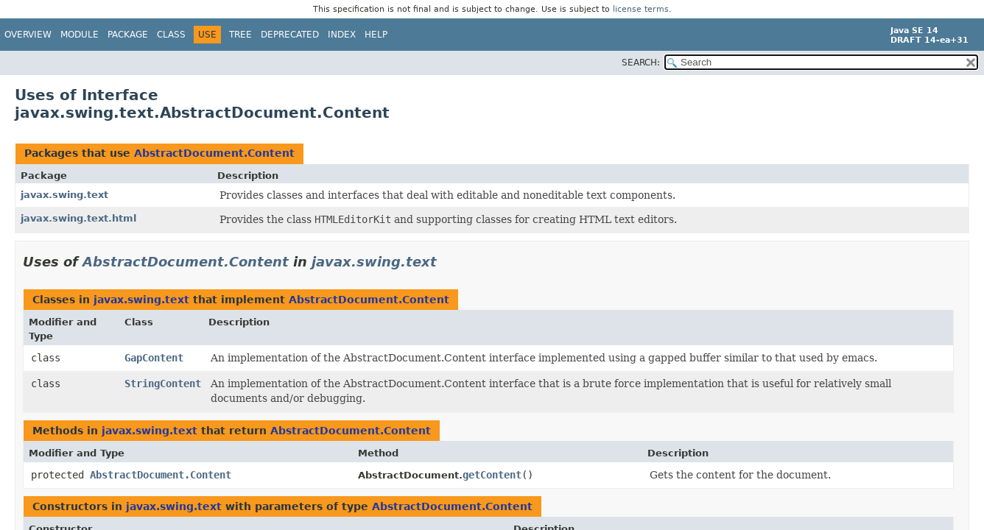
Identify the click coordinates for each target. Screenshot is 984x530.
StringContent (162, 383)
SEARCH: (641, 62)
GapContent (153, 358)
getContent (492, 475)
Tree (240, 34)
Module (79, 34)
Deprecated (290, 34)
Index (342, 34)
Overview (28, 34)
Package (128, 34)
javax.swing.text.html (78, 218)
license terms (641, 9)
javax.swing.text (64, 194)
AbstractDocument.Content (214, 153)
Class (171, 34)
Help (376, 34)
